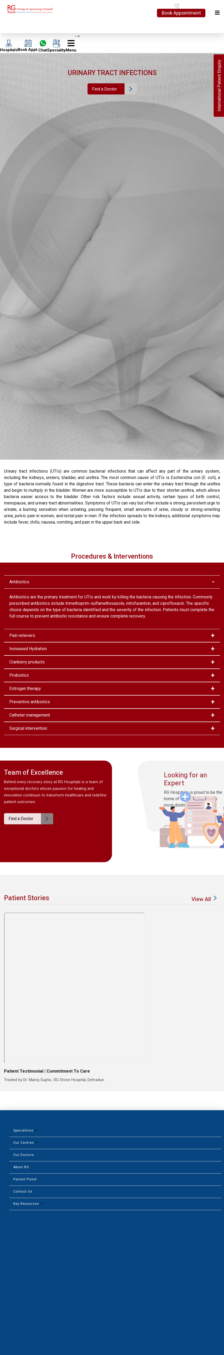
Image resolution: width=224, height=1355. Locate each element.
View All (205, 911)
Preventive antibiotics (29, 701)
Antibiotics (19, 581)
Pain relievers (22, 635)
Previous (209, 1210)
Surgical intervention (28, 728)
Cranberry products (27, 661)
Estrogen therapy (25, 688)
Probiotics (19, 675)
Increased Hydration (28, 648)
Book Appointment (181, 13)
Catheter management (29, 715)
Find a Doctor (104, 89)
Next (217, 1211)
